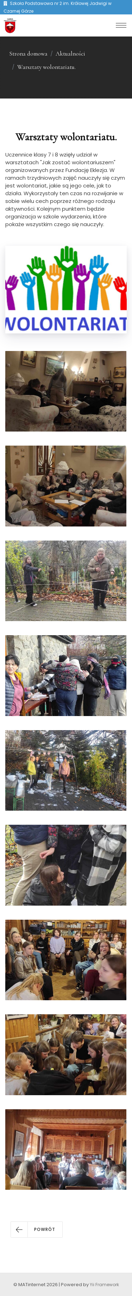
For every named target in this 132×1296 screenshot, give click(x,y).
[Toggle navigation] (121, 25)
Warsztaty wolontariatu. (46, 67)
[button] (37, 1229)
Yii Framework (104, 1285)
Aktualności (70, 53)
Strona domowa (28, 53)
